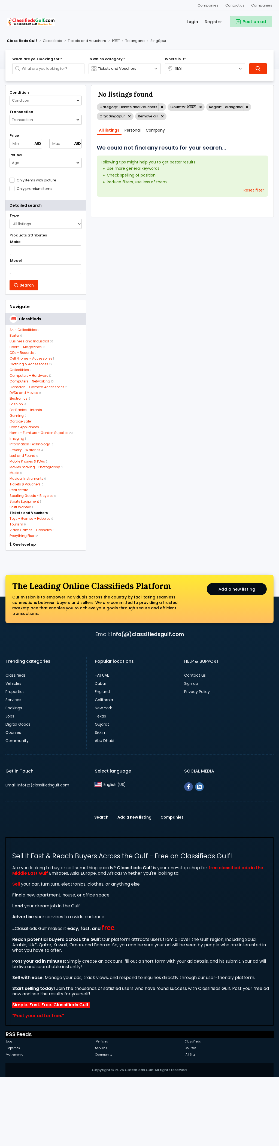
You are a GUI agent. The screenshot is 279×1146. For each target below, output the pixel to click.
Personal (133, 130)
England (102, 759)
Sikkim (101, 800)
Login (192, 22)
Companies (261, 5)
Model (16, 261)
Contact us (234, 5)
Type (14, 215)
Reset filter (254, 190)
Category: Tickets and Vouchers (128, 107)
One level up (23, 544)
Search (101, 885)
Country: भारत (183, 107)
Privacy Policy (197, 759)
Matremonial (15, 1123)
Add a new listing (237, 658)
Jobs (9, 784)
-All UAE (102, 743)
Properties (15, 759)
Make (15, 242)
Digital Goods (18, 792)
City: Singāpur (112, 116)
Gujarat (102, 792)
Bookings (13, 776)
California (104, 768)
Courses (13, 800)
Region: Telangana (225, 107)
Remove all (148, 116)
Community (17, 808)
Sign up (191, 751)
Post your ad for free (37, 1084)
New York (103, 776)
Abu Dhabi (104, 808)
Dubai (100, 751)
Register (213, 22)
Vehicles (13, 751)
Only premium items (34, 188)
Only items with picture (36, 180)
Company (155, 130)
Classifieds (15, 743)
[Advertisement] (45, 590)
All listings (109, 130)
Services (13, 768)
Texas (100, 784)
